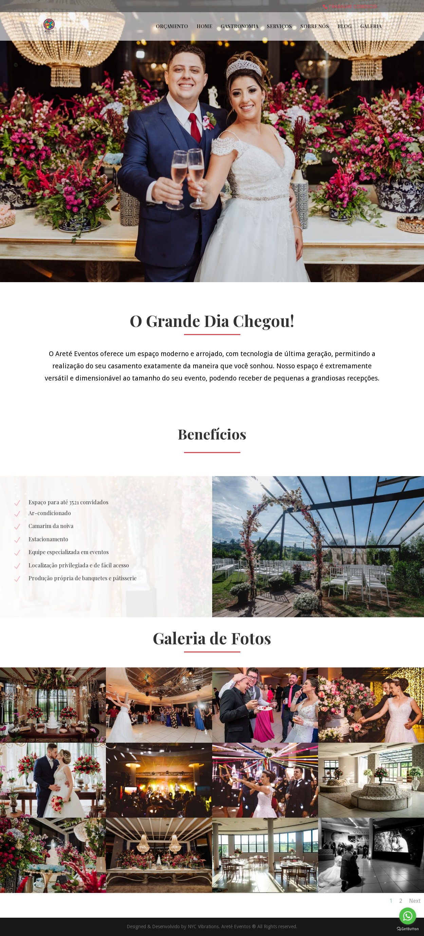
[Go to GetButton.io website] (408, 929)
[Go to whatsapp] (407, 916)
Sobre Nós (314, 27)
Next (415, 901)
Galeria (371, 27)
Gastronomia (239, 27)
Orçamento (172, 27)
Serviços (279, 27)
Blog (344, 27)
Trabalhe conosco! (352, 6)
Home (204, 27)
